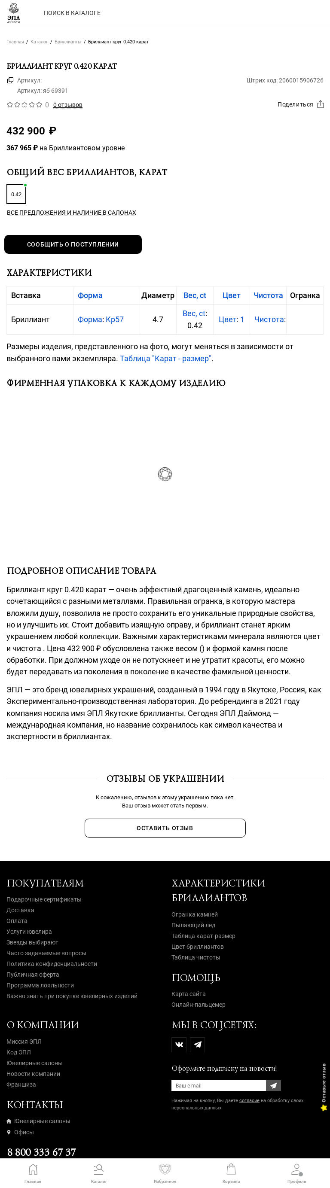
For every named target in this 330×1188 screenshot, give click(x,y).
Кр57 (115, 319)
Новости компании (33, 1073)
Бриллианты (68, 42)
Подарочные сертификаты (44, 899)
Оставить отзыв (165, 828)
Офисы (20, 1132)
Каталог (39, 42)
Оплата (17, 920)
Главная (15, 42)
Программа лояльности (40, 985)
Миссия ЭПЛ (24, 1041)
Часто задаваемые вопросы (46, 953)
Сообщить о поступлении (73, 244)
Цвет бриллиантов (197, 946)
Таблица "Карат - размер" (165, 358)
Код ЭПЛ (18, 1052)
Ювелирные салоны (34, 1063)
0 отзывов (67, 104)
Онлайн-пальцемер (198, 1004)
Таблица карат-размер (203, 935)
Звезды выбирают (32, 942)
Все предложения (71, 213)
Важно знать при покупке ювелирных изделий (72, 996)
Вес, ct (194, 295)
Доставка (20, 910)
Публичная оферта (32, 974)
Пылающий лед (193, 925)
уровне (113, 148)
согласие (249, 1100)
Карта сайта (188, 993)
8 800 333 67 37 (41, 1152)
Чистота (268, 295)
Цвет (232, 295)
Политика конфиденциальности (51, 963)
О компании (42, 1025)
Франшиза (21, 1084)
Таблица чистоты (195, 957)
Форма (90, 295)
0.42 (16, 194)
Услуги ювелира (29, 931)
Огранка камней (194, 914)
